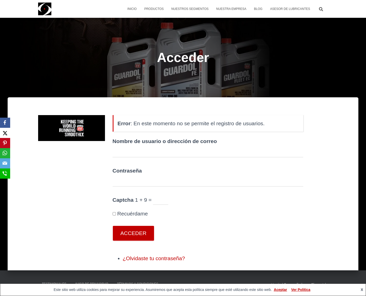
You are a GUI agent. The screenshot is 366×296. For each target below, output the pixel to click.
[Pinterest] (5, 143)
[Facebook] (5, 123)
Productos (154, 9)
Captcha (123, 200)
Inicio (132, 9)
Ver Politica (300, 290)
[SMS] (5, 173)
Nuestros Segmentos (189, 9)
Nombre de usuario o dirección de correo (165, 141)
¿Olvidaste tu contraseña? (154, 258)
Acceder (133, 233)
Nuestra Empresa (231, 9)
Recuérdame (132, 213)
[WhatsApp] (5, 153)
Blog (258, 9)
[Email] (5, 163)
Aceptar (280, 290)
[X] (5, 133)
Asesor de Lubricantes (290, 9)
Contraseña (127, 171)
